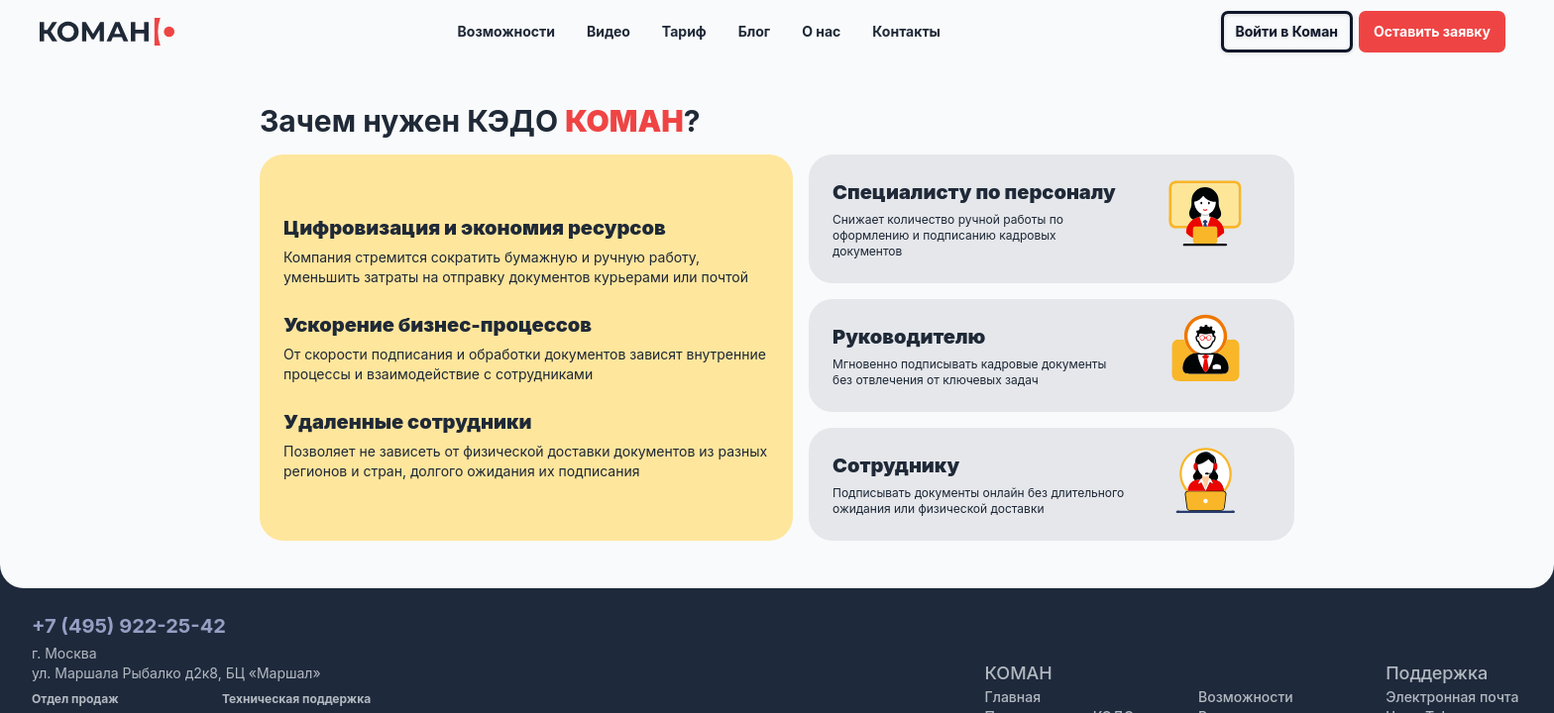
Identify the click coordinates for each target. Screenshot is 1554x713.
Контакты (906, 31)
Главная (1013, 696)
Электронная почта (1452, 696)
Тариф (684, 31)
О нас (821, 31)
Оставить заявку (1432, 31)
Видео (608, 31)
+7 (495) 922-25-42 (129, 626)
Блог (754, 31)
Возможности (506, 31)
